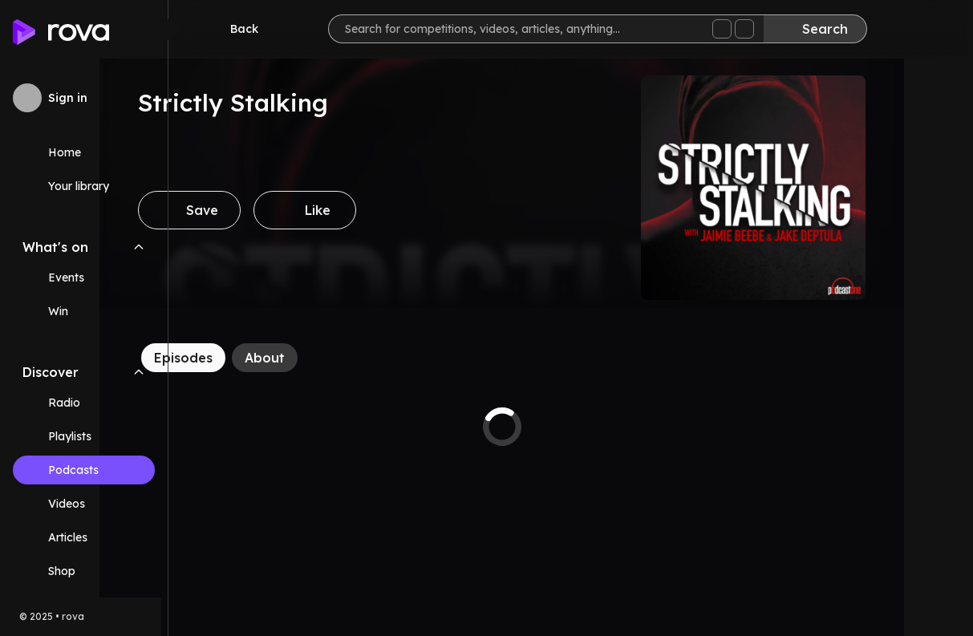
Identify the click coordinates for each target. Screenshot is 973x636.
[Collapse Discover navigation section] (139, 372)
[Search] (820, 29)
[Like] (373, 210)
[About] (334, 357)
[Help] (934, 29)
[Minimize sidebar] (167, 29)
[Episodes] (252, 357)
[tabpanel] (570, 426)
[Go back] (239, 28)
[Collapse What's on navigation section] (139, 247)
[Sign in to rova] (84, 97)
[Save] (258, 210)
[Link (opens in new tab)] (84, 571)
